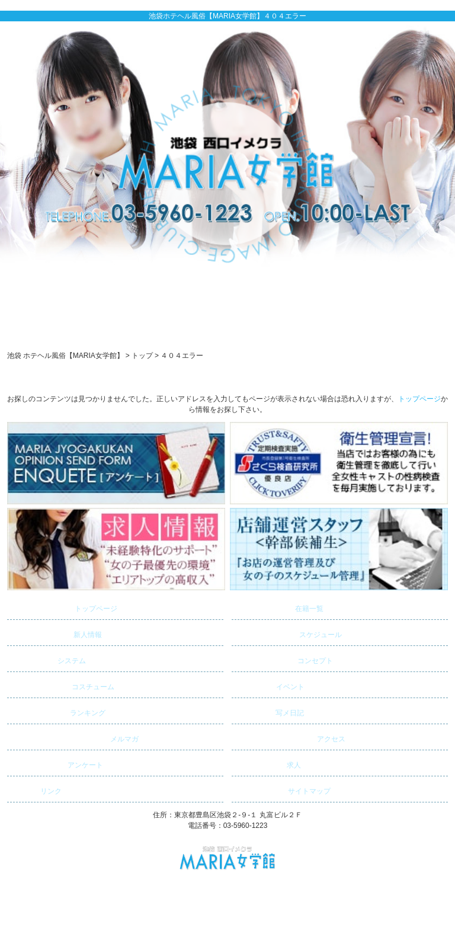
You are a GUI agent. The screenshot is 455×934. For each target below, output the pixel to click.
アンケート (56, 763)
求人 (268, 763)
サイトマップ (283, 789)
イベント (270, 685)
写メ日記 (269, 711)
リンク (36, 789)
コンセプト (284, 659)
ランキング (57, 711)
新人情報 (56, 632)
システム (48, 659)
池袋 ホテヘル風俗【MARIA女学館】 (222, 887)
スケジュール (288, 632)
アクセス (290, 737)
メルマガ (74, 737)
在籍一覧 (279, 606)
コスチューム (62, 685)
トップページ (419, 399)
